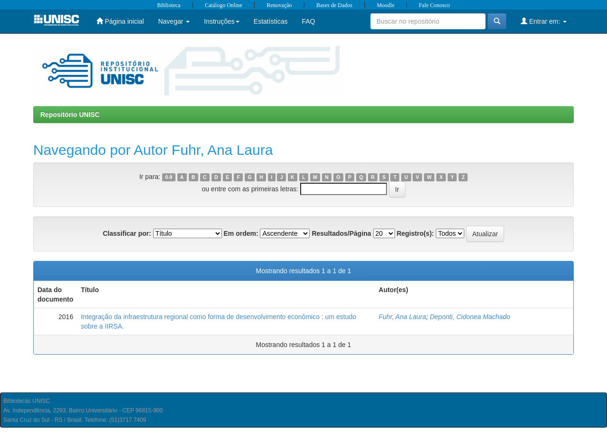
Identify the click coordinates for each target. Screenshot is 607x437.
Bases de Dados (334, 5)
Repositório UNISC (70, 114)
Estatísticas (271, 21)
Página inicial (120, 21)
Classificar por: (127, 233)
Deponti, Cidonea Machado (470, 317)
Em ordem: (240, 233)
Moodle (385, 5)
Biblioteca (168, 5)
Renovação (279, 5)
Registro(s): (415, 233)
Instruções (221, 21)
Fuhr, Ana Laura (402, 317)
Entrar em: (544, 21)
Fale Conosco (434, 5)
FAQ (308, 21)
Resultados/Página (341, 233)
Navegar (174, 21)
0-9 (168, 177)
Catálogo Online (223, 5)
